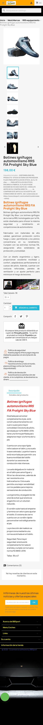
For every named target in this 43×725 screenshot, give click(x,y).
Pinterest (27, 316)
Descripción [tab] (14, 390)
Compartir (15, 316)
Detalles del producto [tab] (18, 395)
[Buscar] (21, 10)
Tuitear (21, 316)
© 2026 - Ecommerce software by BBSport (19, 649)
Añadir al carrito (26, 307)
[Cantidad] (6, 307)
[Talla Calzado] (6, 297)
